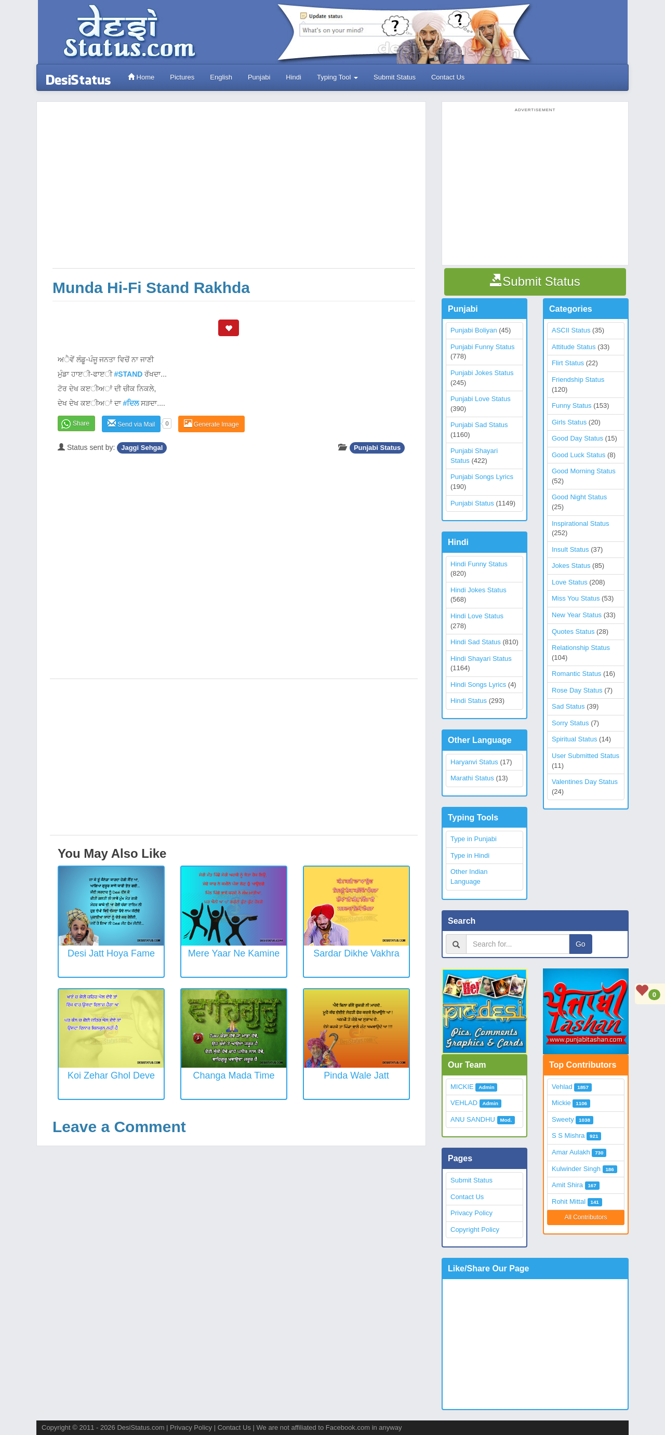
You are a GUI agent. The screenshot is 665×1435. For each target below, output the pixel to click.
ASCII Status (571, 330)
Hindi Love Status (476, 616)
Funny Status (572, 405)
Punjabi (259, 77)
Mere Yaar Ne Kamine (234, 953)
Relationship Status (581, 648)
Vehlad (562, 1087)
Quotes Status (573, 631)
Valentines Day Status (585, 782)
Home (141, 77)
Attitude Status (574, 347)
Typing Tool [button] (337, 77)
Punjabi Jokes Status (481, 373)
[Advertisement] (233, 190)
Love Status (570, 582)
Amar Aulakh (571, 1152)
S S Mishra (568, 1135)
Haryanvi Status (474, 762)
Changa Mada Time (233, 1075)
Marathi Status (472, 778)
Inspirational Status (580, 523)
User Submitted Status (585, 756)
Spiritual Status (574, 739)
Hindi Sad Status (475, 642)
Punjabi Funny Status (482, 347)
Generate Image (211, 423)
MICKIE (462, 1087)
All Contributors (585, 1217)
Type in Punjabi (473, 839)
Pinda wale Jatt (356, 1075)
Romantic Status (576, 673)
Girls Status (569, 422)
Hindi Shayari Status (481, 658)
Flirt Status (568, 363)
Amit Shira (567, 1185)
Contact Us (447, 77)
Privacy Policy (471, 1213)
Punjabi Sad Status (479, 425)
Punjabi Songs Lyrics (481, 477)
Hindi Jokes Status (478, 590)
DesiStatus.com (140, 1427)
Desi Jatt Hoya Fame (111, 953)
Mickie (561, 1103)
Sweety (563, 1119)
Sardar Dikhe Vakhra (356, 953)
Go (581, 944)
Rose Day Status (577, 690)
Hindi (293, 77)
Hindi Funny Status (479, 564)
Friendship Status (578, 379)
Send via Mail (131, 423)
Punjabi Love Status (480, 399)
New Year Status (577, 615)
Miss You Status (576, 598)
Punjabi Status (377, 447)
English (221, 77)
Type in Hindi (469, 855)
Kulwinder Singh (576, 1169)
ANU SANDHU (472, 1119)
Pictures (182, 77)
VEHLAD (463, 1103)
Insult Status (570, 549)
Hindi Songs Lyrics (478, 684)
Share (81, 423)
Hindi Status (468, 701)
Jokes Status (571, 565)
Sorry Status (570, 723)
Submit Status (395, 77)
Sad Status (568, 706)
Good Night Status (579, 497)
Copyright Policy (474, 1229)
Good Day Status (577, 438)
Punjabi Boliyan (473, 330)
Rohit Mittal (569, 1201)
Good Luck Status (578, 455)
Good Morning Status (584, 471)
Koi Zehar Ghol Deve (111, 1075)
